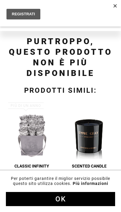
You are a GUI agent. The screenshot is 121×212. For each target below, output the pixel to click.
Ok (60, 199)
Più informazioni (90, 183)
